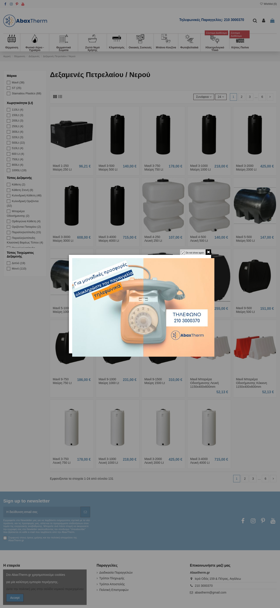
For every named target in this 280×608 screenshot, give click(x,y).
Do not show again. (195, 253)
